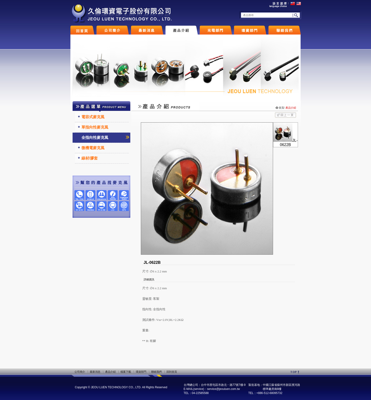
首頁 (281, 107)
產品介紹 (110, 371)
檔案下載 (125, 371)
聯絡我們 (156, 371)
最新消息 (95, 371)
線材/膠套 (89, 158)
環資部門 (141, 371)
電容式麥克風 (92, 117)
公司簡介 (79, 371)
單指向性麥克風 (94, 127)
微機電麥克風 (92, 148)
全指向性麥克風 (94, 137)
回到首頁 (171, 371)
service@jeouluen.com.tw (223, 389)
